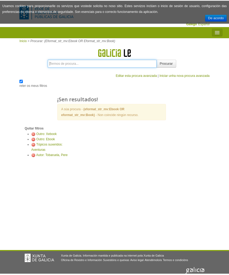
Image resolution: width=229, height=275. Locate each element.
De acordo (216, 18)
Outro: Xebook (46, 134)
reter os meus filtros (33, 86)
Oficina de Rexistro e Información (81, 260)
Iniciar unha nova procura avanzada (184, 76)
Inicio (23, 41)
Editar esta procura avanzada (136, 76)
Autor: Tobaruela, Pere (52, 155)
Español (204, 24)
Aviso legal (137, 260)
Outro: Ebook (45, 139)
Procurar (166, 64)
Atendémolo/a (153, 260)
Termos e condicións (175, 260)
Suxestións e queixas (116, 260)
